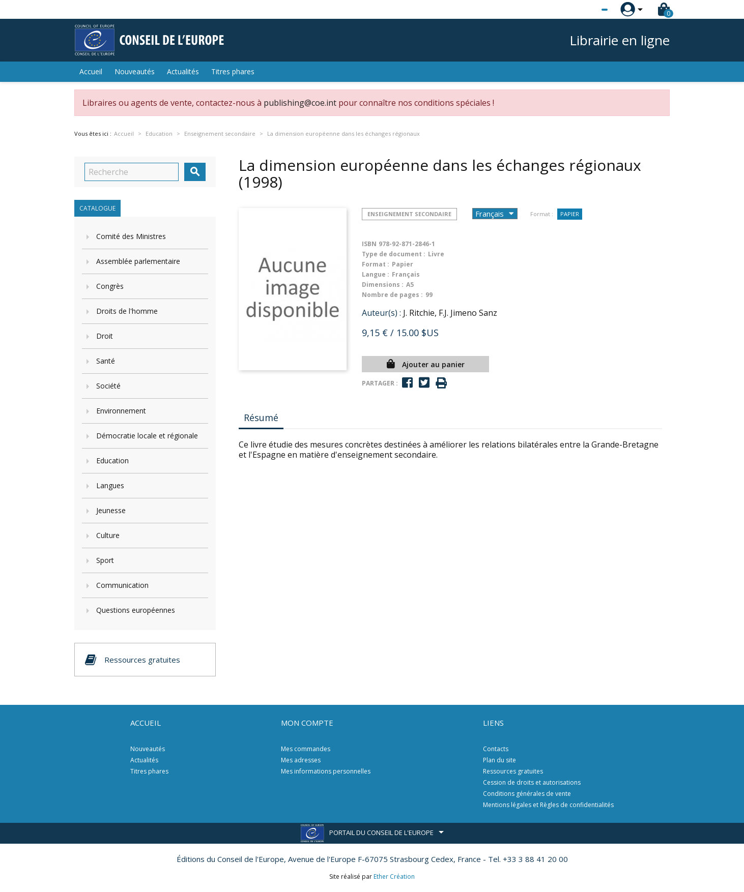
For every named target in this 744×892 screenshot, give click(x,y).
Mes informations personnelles (325, 771)
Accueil (90, 71)
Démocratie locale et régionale (147, 435)
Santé (105, 361)
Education (112, 460)
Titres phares (232, 71)
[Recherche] (131, 172)
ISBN (369, 244)
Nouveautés (135, 71)
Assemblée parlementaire (138, 261)
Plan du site (499, 760)
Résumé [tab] (261, 417)
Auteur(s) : (381, 313)
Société (108, 386)
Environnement (121, 410)
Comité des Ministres (131, 236)
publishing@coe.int (300, 102)
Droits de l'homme (127, 311)
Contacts (495, 749)
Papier (569, 214)
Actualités (183, 71)
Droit (104, 336)
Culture (108, 535)
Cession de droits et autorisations (532, 782)
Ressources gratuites (513, 771)
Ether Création (394, 876)
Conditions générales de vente (527, 793)
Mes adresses (301, 760)
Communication (122, 585)
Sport (105, 560)
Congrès (110, 286)
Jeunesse (111, 510)
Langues (110, 485)
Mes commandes (305, 749)
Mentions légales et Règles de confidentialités (548, 804)
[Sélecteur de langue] (584, 10)
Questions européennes (135, 610)
